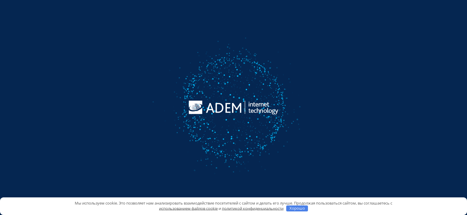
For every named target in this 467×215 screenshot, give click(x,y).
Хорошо (297, 208)
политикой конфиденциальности (253, 208)
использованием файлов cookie (188, 208)
